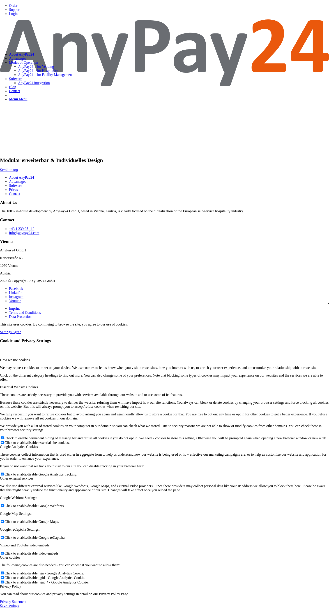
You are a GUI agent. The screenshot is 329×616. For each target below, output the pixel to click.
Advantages (17, 181)
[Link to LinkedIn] (15, 293)
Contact (14, 194)
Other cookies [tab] (10, 557)
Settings (6, 332)
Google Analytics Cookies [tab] (19, 447)
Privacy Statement (13, 602)
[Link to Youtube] (15, 301)
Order (13, 5)
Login (13, 14)
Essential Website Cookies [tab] (19, 387)
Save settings (9, 606)
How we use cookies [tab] (15, 360)
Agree (16, 332)
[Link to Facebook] (16, 288)
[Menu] (18, 99)
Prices (13, 190)
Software (15, 185)
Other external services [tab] (16, 478)
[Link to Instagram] (16, 297)
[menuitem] (169, 6)
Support (15, 10)
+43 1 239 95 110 (21, 229)
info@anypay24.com (24, 233)
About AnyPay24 (21, 177)
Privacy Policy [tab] (10, 586)
